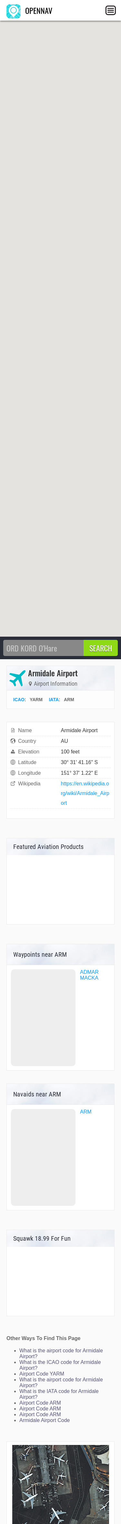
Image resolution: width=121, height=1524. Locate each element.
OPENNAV (29, 10)
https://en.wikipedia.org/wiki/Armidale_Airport (85, 793)
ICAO (19, 699)
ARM (86, 1112)
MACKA (89, 978)
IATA (54, 699)
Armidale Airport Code (44, 1420)
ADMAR (89, 972)
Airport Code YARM (41, 1374)
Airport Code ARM (40, 1403)
